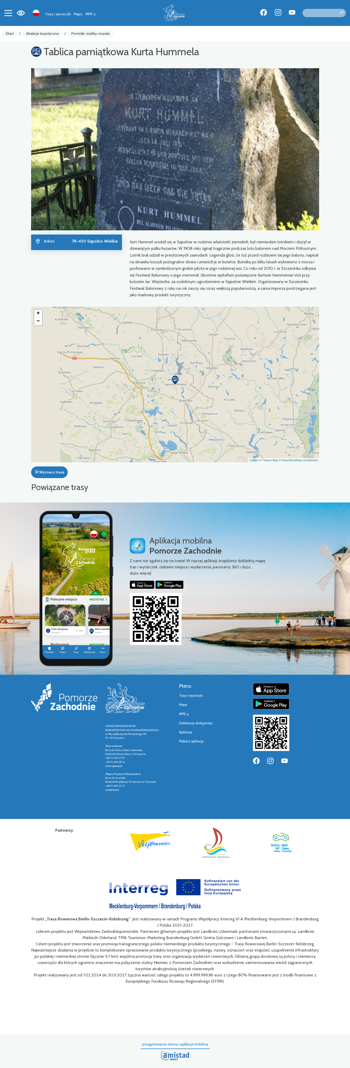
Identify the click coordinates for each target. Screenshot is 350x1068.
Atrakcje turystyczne (42, 33)
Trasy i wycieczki (58, 14)
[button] (175, 380)
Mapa (78, 14)
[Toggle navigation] (8, 13)
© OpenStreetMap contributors (298, 460)
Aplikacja (185, 732)
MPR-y (90, 14)
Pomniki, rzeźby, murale (90, 33)
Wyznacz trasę (49, 472)
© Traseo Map (269, 460)
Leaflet (253, 460)
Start (10, 33)
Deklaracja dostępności (196, 723)
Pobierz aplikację (191, 741)
